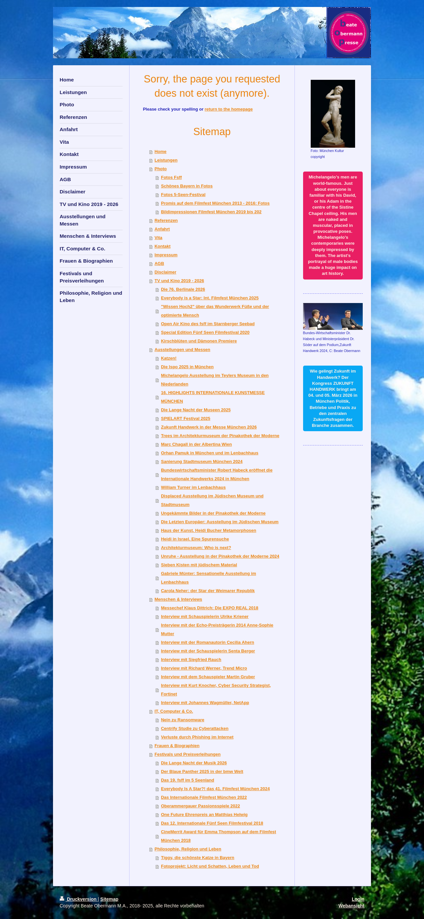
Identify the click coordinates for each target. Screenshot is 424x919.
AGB (159, 263)
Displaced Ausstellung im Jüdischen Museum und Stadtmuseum (212, 500)
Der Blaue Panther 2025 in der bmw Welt (202, 771)
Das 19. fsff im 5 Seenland (187, 780)
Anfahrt (162, 229)
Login (358, 899)
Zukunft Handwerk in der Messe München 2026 (209, 427)
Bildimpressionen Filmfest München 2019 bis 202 (211, 211)
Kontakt (162, 246)
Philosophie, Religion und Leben (187, 848)
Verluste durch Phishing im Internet (197, 737)
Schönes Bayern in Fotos (187, 185)
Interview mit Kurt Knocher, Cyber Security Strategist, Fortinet (216, 689)
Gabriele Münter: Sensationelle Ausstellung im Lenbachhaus (208, 578)
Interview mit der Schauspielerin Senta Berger (208, 650)
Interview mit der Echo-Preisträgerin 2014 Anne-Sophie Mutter (217, 629)
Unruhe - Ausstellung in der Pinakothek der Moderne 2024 (220, 556)
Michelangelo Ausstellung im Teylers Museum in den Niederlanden (215, 379)
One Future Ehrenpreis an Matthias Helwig (204, 814)
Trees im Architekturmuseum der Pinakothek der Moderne (220, 435)
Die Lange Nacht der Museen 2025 (196, 409)
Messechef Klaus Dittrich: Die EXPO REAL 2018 (209, 607)
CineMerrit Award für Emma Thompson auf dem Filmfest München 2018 (218, 836)
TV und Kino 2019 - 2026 (179, 280)
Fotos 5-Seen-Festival (183, 194)
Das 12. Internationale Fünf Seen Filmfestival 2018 (212, 823)
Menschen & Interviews (178, 599)
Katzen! (169, 358)
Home (160, 151)
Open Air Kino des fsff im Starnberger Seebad (208, 323)
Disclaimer (165, 272)
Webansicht (351, 905)
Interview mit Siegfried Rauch (191, 659)
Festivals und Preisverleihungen (187, 754)
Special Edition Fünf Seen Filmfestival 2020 (205, 332)
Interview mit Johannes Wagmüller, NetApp (205, 702)
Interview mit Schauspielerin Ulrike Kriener (204, 616)
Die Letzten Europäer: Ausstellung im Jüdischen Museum (220, 521)
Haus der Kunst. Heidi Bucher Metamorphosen (208, 530)
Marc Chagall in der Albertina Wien (196, 444)
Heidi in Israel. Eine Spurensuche (195, 538)
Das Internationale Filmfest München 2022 (204, 797)
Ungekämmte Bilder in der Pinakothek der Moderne (213, 513)
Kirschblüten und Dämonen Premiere (199, 340)
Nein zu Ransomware (182, 719)
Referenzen (166, 220)
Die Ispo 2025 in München (187, 366)
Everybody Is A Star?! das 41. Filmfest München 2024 (215, 788)
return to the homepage (229, 109)
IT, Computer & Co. (173, 711)
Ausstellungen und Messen (182, 349)
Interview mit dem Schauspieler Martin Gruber (208, 676)
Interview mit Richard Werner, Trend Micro (204, 668)
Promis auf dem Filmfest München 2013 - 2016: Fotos (215, 203)
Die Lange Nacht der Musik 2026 (194, 762)
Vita (158, 237)
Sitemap (109, 899)
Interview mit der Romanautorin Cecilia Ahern (207, 642)
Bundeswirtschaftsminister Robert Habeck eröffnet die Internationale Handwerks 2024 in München (217, 474)
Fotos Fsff (171, 177)
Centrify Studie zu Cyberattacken (195, 728)
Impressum (165, 254)
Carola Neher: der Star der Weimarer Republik (208, 590)
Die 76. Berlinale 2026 (183, 289)
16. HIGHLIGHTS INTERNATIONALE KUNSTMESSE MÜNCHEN (213, 397)
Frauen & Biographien (176, 745)
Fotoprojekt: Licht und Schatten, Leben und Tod (210, 866)
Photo (160, 168)
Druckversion (79, 899)
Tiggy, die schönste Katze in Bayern (197, 857)
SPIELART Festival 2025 (185, 418)
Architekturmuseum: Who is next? (196, 547)
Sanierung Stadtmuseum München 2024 (201, 461)
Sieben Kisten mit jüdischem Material (199, 564)
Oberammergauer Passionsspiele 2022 (200, 805)
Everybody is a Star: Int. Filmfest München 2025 (210, 297)
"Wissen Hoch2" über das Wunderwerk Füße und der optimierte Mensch (215, 311)
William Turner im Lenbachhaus (193, 487)
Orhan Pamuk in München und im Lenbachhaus (209, 452)
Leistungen (165, 160)
